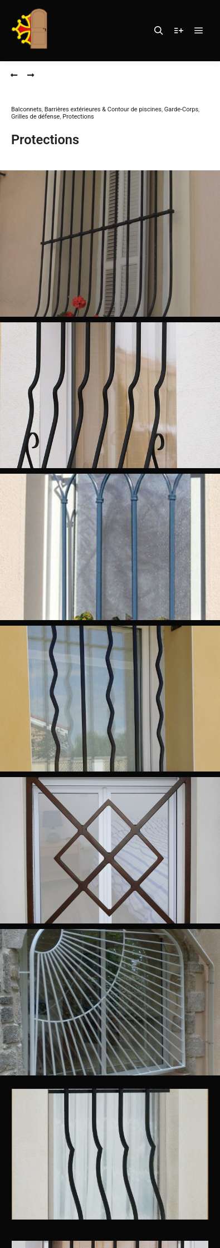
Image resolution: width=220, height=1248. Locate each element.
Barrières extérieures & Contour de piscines (103, 109)
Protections (78, 116)
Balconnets (26, 109)
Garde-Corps (181, 109)
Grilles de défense (35, 116)
